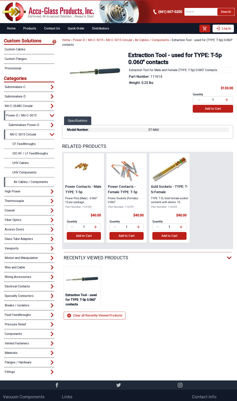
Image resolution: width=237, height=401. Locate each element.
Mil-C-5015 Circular (119, 40)
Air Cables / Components (152, 40)
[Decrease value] (199, 100)
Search (226, 12)
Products (29, 28)
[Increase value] (227, 100)
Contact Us (52, 28)
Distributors (100, 28)
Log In (223, 28)
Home (11, 28)
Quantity (198, 94)
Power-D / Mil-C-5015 (88, 40)
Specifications (77, 120)
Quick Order (76, 28)
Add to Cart (213, 108)
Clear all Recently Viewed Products (94, 315)
